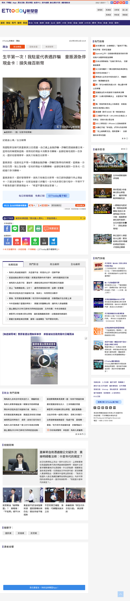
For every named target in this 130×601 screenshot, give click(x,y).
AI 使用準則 (116, 393)
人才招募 (105, 382)
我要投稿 (97, 382)
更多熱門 (80, 434)
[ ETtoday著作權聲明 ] (48, 249)
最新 (3, 22)
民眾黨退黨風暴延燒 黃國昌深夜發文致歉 (22, 414)
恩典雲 (108, 14)
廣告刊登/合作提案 (101, 386)
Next (81, 218)
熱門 (14, 22)
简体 (3, 3)
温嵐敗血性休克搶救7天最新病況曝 (110, 92)
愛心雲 (125, 10)
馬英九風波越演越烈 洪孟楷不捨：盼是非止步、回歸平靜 (34, 272)
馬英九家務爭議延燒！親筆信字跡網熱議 (21, 404)
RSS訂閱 (97, 396)
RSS (120, 2)
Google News (126, 2)
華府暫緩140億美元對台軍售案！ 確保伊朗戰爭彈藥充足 (120, 194)
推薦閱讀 (13, 264)
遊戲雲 (125, 14)
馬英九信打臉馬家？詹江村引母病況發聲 (21, 425)
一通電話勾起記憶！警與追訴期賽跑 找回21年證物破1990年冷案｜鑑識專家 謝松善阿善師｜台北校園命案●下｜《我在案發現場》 (120, 217)
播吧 (19, 22)
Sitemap (105, 389)
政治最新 (54, 264)
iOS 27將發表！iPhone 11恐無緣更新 (111, 123)
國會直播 (33, 46)
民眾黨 (34, 533)
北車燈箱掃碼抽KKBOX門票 (115, 299)
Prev (84, 218)
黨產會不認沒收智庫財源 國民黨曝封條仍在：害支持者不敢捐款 (33, 510)
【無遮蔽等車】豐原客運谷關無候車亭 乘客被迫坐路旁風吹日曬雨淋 (37, 334)
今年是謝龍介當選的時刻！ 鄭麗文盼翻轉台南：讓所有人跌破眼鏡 (38, 303)
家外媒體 (45, 3)
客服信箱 (97, 389)
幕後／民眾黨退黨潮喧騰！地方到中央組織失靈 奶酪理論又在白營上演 (40, 298)
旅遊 (47, 22)
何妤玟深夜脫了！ (103, 73)
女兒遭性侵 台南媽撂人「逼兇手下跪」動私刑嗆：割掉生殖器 (110, 47)
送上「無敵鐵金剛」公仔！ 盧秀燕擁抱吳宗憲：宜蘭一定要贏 (36, 287)
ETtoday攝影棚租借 (112, 361)
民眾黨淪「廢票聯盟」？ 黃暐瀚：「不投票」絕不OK (11, 508)
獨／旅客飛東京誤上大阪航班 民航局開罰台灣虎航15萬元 (110, 106)
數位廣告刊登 (55, 3)
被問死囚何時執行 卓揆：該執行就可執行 (22, 419)
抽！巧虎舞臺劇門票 (112, 282)
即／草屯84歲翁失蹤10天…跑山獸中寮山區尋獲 (110, 86)
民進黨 (21, 533)
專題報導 (49, 46)
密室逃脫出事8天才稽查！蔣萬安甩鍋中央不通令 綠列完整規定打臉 (40, 277)
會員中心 (37, 3)
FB (111, 2)
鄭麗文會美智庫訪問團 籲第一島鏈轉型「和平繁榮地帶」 (34, 319)
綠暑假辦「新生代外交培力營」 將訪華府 (75, 508)
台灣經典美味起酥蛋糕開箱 (114, 327)
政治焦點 (17, 46)
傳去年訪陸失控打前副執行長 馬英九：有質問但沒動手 (33, 293)
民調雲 (108, 10)
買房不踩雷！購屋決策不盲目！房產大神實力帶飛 (116, 343)
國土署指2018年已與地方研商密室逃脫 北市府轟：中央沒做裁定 (37, 308)
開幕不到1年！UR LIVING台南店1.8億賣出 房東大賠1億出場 (110, 117)
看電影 (100, 10)
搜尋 (108, 2)
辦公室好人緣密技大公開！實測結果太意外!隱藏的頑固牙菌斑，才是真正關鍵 (120, 241)
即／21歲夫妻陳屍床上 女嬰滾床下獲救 (110, 98)
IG (117, 2)
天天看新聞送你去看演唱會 (114, 313)
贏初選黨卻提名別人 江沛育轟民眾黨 (63, 404)
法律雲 (116, 10)
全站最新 (75, 264)
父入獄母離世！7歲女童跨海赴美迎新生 (112, 69)
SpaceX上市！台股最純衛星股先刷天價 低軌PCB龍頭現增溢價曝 (110, 55)
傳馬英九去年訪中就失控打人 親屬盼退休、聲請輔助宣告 (110, 78)
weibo (123, 2)
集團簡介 (121, 382)
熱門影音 (33, 264)
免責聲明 (106, 393)
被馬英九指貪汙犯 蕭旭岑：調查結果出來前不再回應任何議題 (36, 282)
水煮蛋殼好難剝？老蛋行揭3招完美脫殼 (34, 218)
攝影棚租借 (65, 3)
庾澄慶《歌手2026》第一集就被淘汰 (110, 111)
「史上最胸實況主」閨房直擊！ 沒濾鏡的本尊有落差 (110, 133)
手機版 (8, 3)
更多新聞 (79, 205)
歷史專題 (29, 3)
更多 (125, 138)
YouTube (114, 2)
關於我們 (113, 382)
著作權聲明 (98, 393)
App (15, 3)
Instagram (102, 407)
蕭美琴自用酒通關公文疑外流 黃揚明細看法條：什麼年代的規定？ (61, 454)
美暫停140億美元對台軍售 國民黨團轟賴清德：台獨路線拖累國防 (38, 313)
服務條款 (123, 389)
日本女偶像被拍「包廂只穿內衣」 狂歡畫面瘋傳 (110, 63)
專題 (25, 22)
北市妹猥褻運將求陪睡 (120, 177)
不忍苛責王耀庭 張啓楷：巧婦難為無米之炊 (54, 508)
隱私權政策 (114, 389)
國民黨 (8, 533)
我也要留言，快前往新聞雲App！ (44, 587)
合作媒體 (122, 386)
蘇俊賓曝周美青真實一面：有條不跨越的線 (65, 399)
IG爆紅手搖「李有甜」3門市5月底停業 (111, 127)
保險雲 (116, 14)
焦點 (8, 22)
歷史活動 (21, 3)
